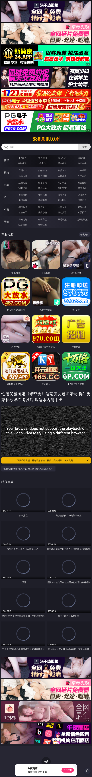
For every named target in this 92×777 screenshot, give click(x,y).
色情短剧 (42, 224)
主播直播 (62, 175)
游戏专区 (82, 158)
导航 (6, 221)
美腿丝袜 (22, 200)
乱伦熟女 (62, 187)
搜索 (84, 146)
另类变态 (82, 187)
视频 (6, 172)
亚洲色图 (42, 194)
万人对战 (62, 158)
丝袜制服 (42, 175)
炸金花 (42, 163)
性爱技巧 (82, 212)
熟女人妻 (22, 175)
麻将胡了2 (23, 163)
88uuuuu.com (46, 139)
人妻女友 (62, 207)
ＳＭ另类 (82, 175)
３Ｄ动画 (82, 170)
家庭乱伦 (42, 207)
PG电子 (22, 158)
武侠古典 (82, 207)
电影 (6, 185)
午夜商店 (42, 219)
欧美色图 (62, 194)
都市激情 (22, 207)
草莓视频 (62, 219)
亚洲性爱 (22, 182)
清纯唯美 (42, 200)
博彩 (6, 160)
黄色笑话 (62, 212)
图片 (6, 197)
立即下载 (67, 770)
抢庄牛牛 (82, 163)
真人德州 (42, 158)
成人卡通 (62, 182)
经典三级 (42, 187)
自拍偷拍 (42, 170)
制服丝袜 (22, 187)
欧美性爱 (82, 182)
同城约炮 (22, 219)
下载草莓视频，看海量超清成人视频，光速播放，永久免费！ (53, 460)
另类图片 (82, 200)
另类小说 (42, 212)
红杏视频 (22, 224)
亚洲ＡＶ (22, 170)
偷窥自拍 (22, 194)
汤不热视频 (82, 219)
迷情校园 (22, 212)
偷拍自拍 (42, 182)
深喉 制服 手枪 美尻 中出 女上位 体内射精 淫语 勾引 (28, 468)
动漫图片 (82, 194)
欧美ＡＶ (62, 170)
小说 (6, 209)
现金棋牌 (62, 163)
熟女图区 (62, 200)
